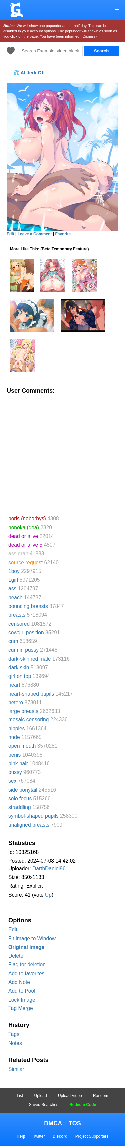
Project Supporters (91, 1136)
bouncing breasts (28, 606)
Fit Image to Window (32, 938)
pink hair (18, 763)
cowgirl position (26, 632)
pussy (15, 772)
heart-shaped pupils (31, 694)
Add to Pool (21, 991)
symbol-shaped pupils (33, 816)
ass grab (18, 553)
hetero (15, 702)
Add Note (19, 982)
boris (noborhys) (27, 518)
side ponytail (22, 790)
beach (15, 597)
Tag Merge (20, 1008)
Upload (40, 1095)
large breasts (23, 711)
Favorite (63, 234)
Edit (12, 929)
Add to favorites (26, 973)
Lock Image (21, 1000)
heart (14, 685)
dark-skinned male (29, 659)
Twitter (39, 1136)
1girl (13, 580)
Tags (13, 1034)
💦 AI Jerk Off (29, 72)
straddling (19, 807)
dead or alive (23, 536)
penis (14, 755)
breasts (16, 615)
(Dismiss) (89, 36)
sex (12, 781)
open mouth (22, 746)
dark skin (18, 667)
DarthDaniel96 (49, 868)
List (20, 1095)
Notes (15, 1043)
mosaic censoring (28, 719)
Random (100, 1095)
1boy (14, 571)
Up (48, 895)
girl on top (19, 676)
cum (13, 641)
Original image (26, 947)
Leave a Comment (35, 234)
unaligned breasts (28, 825)
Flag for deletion (27, 964)
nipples (16, 728)
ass (12, 588)
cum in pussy (23, 650)
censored (19, 624)
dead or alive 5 (25, 545)
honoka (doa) (23, 527)
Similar (16, 1069)
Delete (15, 956)
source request (25, 562)
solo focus (20, 798)
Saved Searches (43, 1104)
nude (14, 737)
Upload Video (70, 1095)
